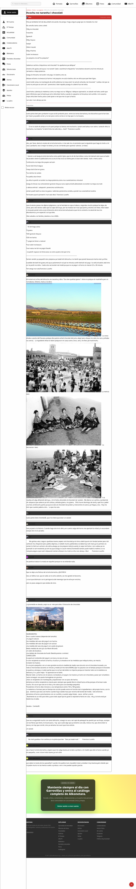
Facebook (113, 833)
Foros (6, 63)
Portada (58, 3)
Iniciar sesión (9, 12)
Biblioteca (8, 53)
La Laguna (53, 10)
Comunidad (115, 3)
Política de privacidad (116, 839)
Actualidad (8, 32)
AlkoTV (7, 48)
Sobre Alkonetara (41, 832)
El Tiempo (8, 27)
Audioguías (75, 849)
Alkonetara (41, 10)
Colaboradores (9, 42)
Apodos (7, 90)
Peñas (6, 95)
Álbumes (88, 3)
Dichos (7, 79)
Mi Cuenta (8, 21)
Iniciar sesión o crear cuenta (81, 806)
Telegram (113, 836)
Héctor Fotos (114, 828)
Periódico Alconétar (11, 58)
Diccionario (8, 74)
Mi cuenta (113, 831)
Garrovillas (73, 3)
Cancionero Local (10, 85)
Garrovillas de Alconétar (79, 826)
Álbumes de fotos (77, 828)
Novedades (75, 831)
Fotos (101, 3)
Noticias (74, 833)
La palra (7, 100)
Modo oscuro (9, 107)
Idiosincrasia (9, 69)
